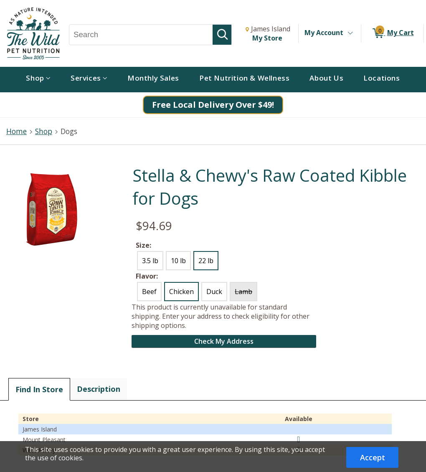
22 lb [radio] (205, 260)
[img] (298, 439)
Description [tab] (98, 389)
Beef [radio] (149, 291)
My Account (323, 32)
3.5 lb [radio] (150, 260)
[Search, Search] (141, 35)
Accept (372, 457)
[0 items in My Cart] (392, 33)
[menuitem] (38, 79)
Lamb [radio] (243, 291)
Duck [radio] (214, 291)
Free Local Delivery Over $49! (213, 104)
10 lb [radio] (178, 260)
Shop (43, 131)
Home (16, 131)
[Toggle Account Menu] (350, 33)
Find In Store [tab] (39, 389)
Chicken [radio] (181, 291)
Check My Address (224, 341)
